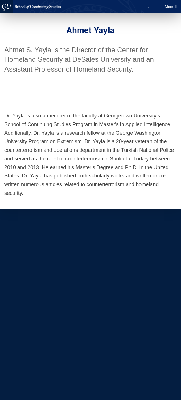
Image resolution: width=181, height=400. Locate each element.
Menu (171, 6)
